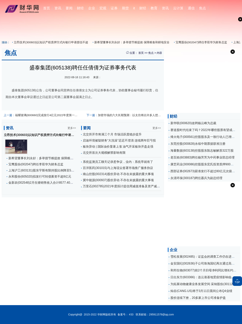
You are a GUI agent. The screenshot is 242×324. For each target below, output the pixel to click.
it (134, 8)
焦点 (202, 8)
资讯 (57, 8)
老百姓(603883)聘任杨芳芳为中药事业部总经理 (202, 157)
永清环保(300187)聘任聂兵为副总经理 (196, 178)
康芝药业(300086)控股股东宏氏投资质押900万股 (203, 164)
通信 (191, 8)
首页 (46, 8)
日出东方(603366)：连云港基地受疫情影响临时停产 (205, 277)
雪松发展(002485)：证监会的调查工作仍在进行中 (204, 256)
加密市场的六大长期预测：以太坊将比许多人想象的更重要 (124, 115)
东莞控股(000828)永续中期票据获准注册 (197, 143)
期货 (125, 8)
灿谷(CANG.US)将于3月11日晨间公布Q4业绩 (201, 291)
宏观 (102, 8)
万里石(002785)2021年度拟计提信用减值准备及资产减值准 (123, 186)
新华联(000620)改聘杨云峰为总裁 (193, 123)
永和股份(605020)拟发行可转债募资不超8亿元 (39, 176)
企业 (91, 8)
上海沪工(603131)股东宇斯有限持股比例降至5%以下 (44, 170)
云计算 (178, 8)
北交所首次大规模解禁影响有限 (104, 152)
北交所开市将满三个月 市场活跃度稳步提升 (112, 134)
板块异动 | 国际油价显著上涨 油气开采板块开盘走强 (118, 146)
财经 (80, 8)
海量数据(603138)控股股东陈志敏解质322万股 (202, 150)
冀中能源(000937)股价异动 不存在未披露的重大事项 (118, 180)
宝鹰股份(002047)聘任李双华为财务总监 (201, 42)
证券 (114, 8)
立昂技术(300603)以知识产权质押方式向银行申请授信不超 (51, 42)
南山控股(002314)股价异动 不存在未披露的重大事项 (118, 174)
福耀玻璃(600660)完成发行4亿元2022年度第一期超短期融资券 (41, 115)
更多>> (72, 127)
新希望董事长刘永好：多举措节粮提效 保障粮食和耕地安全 (131, 42)
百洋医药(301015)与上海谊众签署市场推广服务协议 (118, 168)
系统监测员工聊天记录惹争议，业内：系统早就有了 (118, 161)
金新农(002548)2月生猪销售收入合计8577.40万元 (42, 182)
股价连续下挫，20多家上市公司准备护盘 (198, 297)
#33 (131, 314)
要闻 (69, 8)
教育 (154, 8)
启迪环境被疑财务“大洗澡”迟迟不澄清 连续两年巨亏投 (119, 140)
